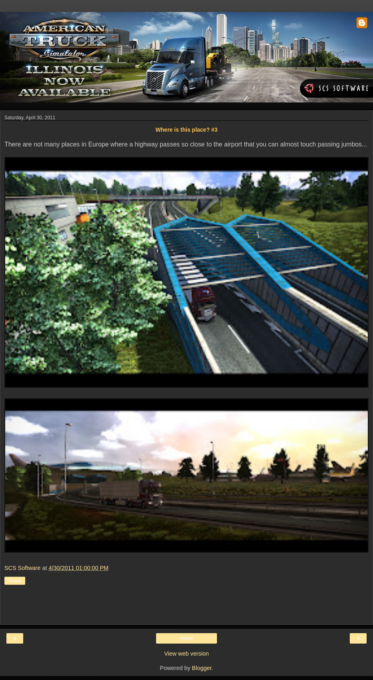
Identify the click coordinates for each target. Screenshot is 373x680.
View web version (186, 653)
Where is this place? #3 (187, 129)
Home (186, 638)
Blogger (202, 668)
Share (14, 581)
